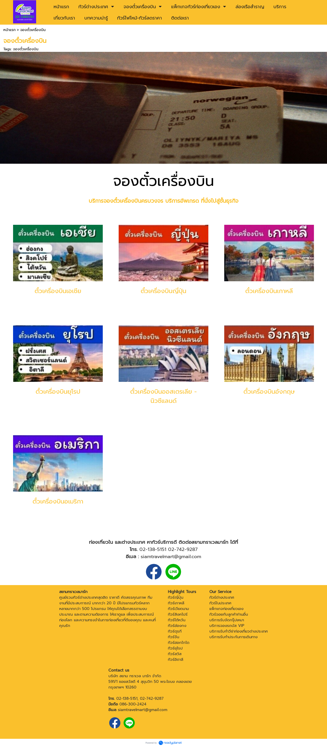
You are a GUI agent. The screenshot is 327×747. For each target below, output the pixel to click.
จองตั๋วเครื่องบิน (25, 49)
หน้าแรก (9, 30)
